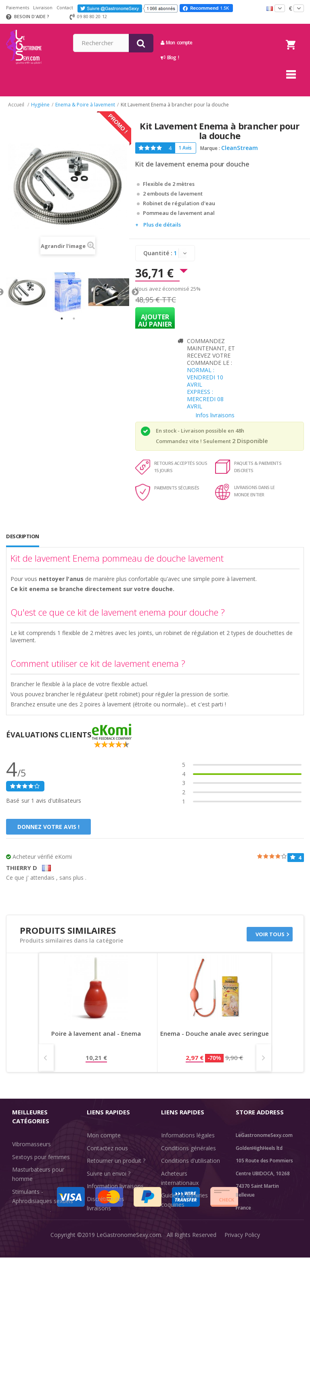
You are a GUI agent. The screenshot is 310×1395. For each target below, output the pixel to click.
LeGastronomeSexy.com (128, 1383)
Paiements (17, 7)
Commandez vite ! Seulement (193, 441)
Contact (65, 7)
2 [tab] (74, 318)
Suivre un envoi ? (108, 1173)
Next (135, 292)
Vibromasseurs (31, 1144)
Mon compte (234, 42)
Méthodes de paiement (117, 1220)
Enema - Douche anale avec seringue (214, 1033)
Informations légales (188, 1135)
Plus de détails (162, 224)
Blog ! (227, 57)
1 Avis (185, 147)
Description (22, 536)
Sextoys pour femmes (41, 1157)
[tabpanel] (26, 292)
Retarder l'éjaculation (39, 1261)
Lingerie (22, 1248)
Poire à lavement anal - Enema (96, 1033)
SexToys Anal (29, 1235)
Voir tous (270, 934)
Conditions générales (188, 1148)
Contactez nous (107, 1148)
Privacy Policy (242, 1383)
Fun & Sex (25, 1273)
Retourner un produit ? (116, 1160)
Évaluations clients (185, 1217)
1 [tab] (62, 318)
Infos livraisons (215, 415)
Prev (46, 1057)
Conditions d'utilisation (190, 1160)
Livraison (42, 7)
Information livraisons (115, 1186)
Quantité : (157, 253)
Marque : (210, 148)
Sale (22, 1286)
